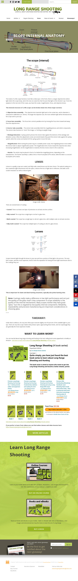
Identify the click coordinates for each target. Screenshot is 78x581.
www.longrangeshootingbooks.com (58, 568)
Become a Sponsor (29, 566)
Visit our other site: (57, 566)
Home (8, 18)
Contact (13, 566)
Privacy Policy (60, 562)
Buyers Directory (28, 18)
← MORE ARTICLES (39, 433)
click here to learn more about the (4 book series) (34, 340)
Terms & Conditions (46, 562)
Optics (9, 39)
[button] (17, 18)
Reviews (61, 18)
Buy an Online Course (39, 493)
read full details (66, 548)
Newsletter (41, 566)
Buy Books (13, 570)
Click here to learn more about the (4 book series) (28, 422)
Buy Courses (14, 568)
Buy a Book (39, 529)
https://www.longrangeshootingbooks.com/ (18, 427)
